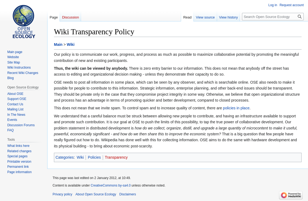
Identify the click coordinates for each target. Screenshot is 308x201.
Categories (65, 157)
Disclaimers (127, 194)
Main (58, 44)
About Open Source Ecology (95, 194)
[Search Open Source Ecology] (273, 16)
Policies (94, 157)
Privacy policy (62, 194)
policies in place (236, 108)
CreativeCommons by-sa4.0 (111, 185)
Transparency (116, 157)
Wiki (71, 44)
